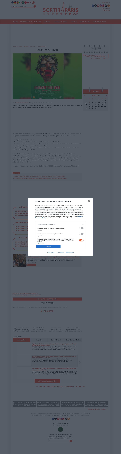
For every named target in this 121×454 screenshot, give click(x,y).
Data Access (60, 252)
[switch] (81, 228)
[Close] (89, 201)
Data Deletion (51, 252)
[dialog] (60, 227)
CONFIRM (48, 246)
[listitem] (60, 224)
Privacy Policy (70, 252)
